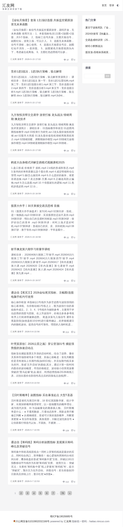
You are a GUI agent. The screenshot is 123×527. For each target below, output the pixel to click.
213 (65, 332)
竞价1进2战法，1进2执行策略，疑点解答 (36, 71)
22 (66, 237)
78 (63, 493)
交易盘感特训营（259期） (99, 40)
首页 (104, 5)
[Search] (95, 76)
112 (65, 482)
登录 (111, 5)
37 (66, 60)
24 (66, 151)
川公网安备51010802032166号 (31, 521)
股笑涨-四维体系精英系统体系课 (103, 52)
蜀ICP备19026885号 (61, 516)
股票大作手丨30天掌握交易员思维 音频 (35, 205)
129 (65, 430)
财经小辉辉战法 (94, 46)
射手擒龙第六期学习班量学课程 (30, 249)
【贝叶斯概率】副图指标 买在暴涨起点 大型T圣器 (42, 395)
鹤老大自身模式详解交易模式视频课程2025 (38, 162)
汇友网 (8, 5)
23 (66, 103)
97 (66, 383)
